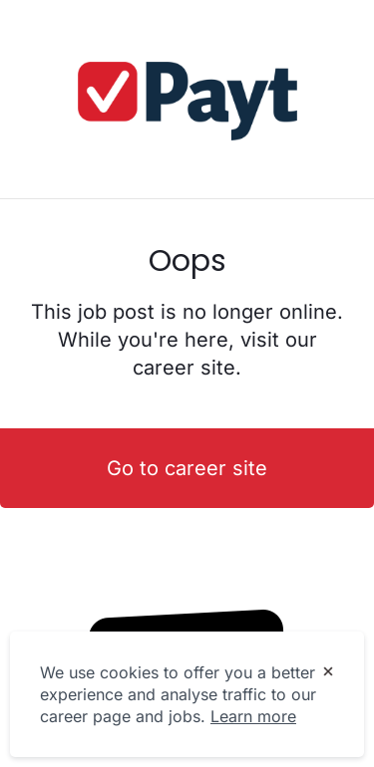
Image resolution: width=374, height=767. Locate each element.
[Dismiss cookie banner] (328, 673)
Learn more (253, 716)
